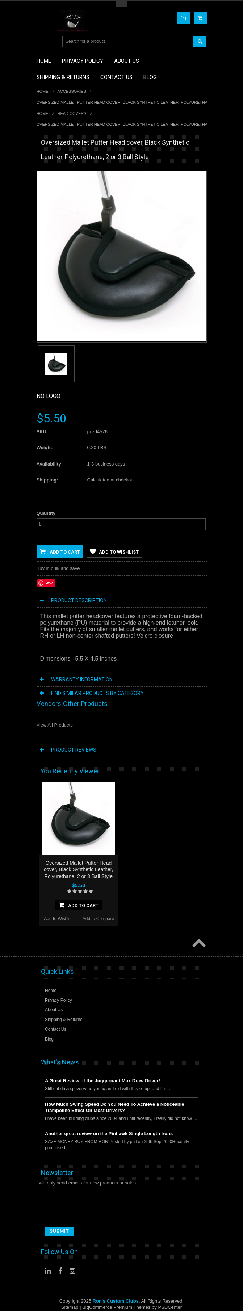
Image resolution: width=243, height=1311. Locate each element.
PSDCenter (170, 1307)
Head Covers (72, 113)
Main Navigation (43, 41)
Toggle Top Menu (121, 4)
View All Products (55, 725)
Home (43, 91)
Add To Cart (79, 905)
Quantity (46, 513)
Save (49, 583)
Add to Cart (60, 551)
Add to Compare (98, 919)
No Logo (48, 396)
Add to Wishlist (114, 551)
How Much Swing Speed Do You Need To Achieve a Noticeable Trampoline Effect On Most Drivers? (114, 1107)
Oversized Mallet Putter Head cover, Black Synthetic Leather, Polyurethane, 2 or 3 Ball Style (78, 869)
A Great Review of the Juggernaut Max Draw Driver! (102, 1081)
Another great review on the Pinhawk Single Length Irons (109, 1134)
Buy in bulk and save (58, 568)
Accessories (72, 91)
